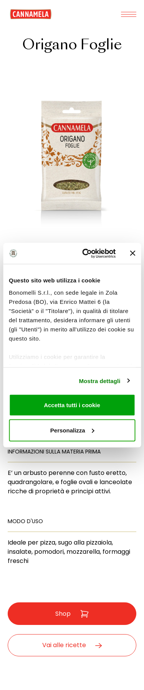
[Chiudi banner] (132, 253)
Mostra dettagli (99, 380)
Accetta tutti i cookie (72, 405)
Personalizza (72, 430)
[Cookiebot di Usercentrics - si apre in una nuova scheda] (86, 253)
